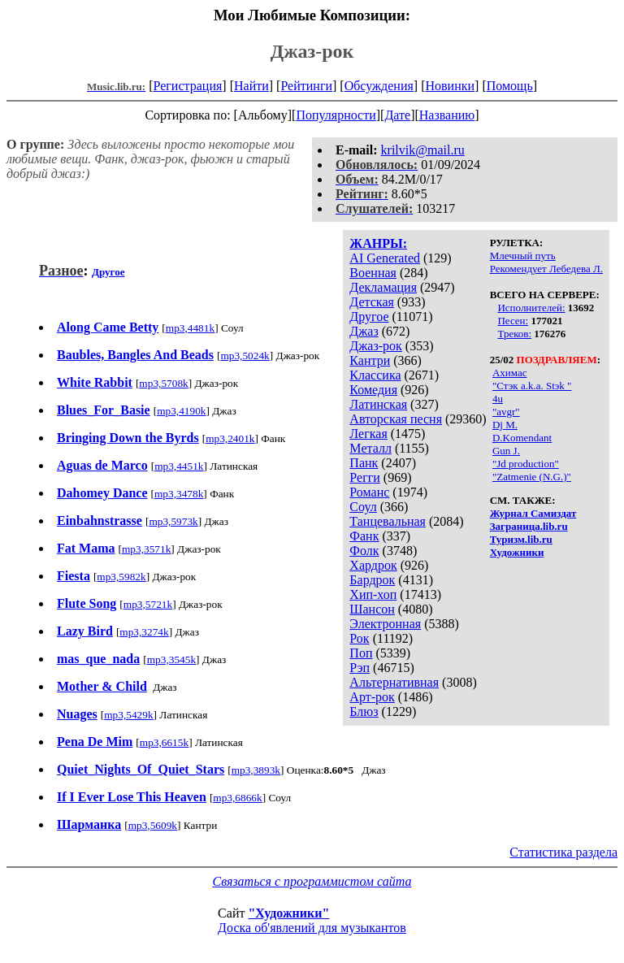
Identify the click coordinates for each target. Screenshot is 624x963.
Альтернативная (394, 682)
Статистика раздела (563, 852)
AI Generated (384, 258)
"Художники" (288, 913)
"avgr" (506, 412)
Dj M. (505, 425)
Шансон (371, 609)
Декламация (383, 287)
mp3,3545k (171, 659)
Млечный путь (523, 255)
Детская (371, 302)
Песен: (512, 320)
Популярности (335, 115)
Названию (447, 115)
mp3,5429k (128, 715)
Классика (375, 375)
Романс (369, 492)
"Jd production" (525, 464)
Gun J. (506, 451)
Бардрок (372, 580)
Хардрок (372, 565)
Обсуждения (379, 86)
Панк (363, 463)
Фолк (364, 550)
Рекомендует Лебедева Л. (546, 268)
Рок (359, 638)
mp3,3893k (256, 770)
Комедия (373, 390)
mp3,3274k (143, 632)
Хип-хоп (372, 594)
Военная (372, 273)
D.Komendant (522, 438)
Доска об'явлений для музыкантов (312, 928)
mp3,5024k (244, 355)
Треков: (514, 334)
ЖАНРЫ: (378, 243)
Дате (397, 115)
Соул (362, 507)
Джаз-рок (375, 346)
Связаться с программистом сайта (312, 881)
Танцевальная (387, 521)
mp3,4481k (190, 328)
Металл (370, 448)
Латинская (378, 404)
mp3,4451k (178, 466)
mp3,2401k (230, 438)
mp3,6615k (164, 742)
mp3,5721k (148, 604)
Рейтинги (306, 86)
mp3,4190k (181, 411)
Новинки (449, 86)
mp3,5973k (173, 521)
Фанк (364, 536)
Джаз (363, 331)
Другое (368, 316)
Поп (360, 653)
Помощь (510, 86)
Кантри (369, 360)
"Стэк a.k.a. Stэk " (531, 386)
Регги (364, 477)
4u (497, 399)
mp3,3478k (178, 494)
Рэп (359, 668)
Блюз (363, 711)
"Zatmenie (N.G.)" (531, 477)
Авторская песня (395, 419)
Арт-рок (371, 697)
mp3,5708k (163, 383)
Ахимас (509, 373)
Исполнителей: (531, 307)
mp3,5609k (152, 825)
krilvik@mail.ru (423, 150)
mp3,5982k (121, 576)
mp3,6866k (237, 798)
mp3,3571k (146, 549)
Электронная (385, 624)
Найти (251, 86)
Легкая (368, 433)
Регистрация (188, 86)
